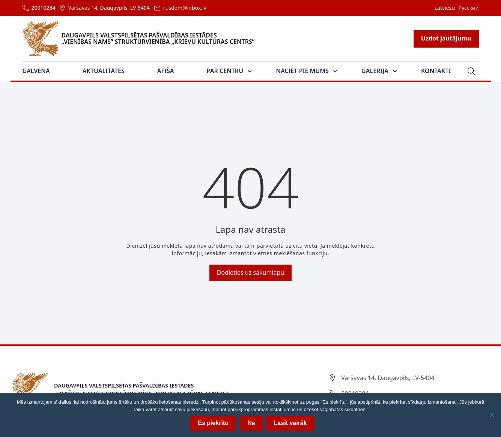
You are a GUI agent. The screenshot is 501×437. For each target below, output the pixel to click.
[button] (41, 71)
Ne (251, 423)
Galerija (374, 71)
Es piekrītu (213, 423)
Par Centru (225, 71)
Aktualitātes (104, 71)
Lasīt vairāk (290, 423)
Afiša (165, 71)
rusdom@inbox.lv (184, 7)
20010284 (44, 7)
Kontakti (436, 71)
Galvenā (36, 71)
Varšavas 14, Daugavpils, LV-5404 (109, 7)
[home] (143, 38)
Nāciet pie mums (302, 71)
